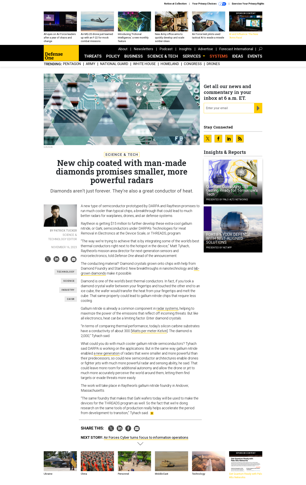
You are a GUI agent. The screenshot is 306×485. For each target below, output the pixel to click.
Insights (185, 49)
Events (255, 56)
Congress (193, 64)
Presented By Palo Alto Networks (227, 199)
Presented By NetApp (219, 247)
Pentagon (72, 64)
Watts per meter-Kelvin (149, 331)
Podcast (166, 49)
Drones (213, 64)
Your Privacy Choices (209, 4)
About (122, 49)
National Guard (114, 64)
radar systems (167, 308)
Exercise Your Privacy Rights (248, 3)
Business (133, 56)
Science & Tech (162, 56)
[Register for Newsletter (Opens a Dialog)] (258, 108)
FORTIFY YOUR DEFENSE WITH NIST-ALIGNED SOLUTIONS (228, 238)
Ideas (237, 56)
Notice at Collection (175, 3)
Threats (93, 56)
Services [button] (192, 56)
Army (90, 64)
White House (144, 64)
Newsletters (143, 49)
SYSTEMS (219, 56)
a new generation (107, 353)
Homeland (170, 64)
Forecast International (236, 49)
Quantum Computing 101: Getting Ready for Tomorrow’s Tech (232, 190)
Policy (113, 56)
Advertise (205, 49)
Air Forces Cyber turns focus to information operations (146, 437)
